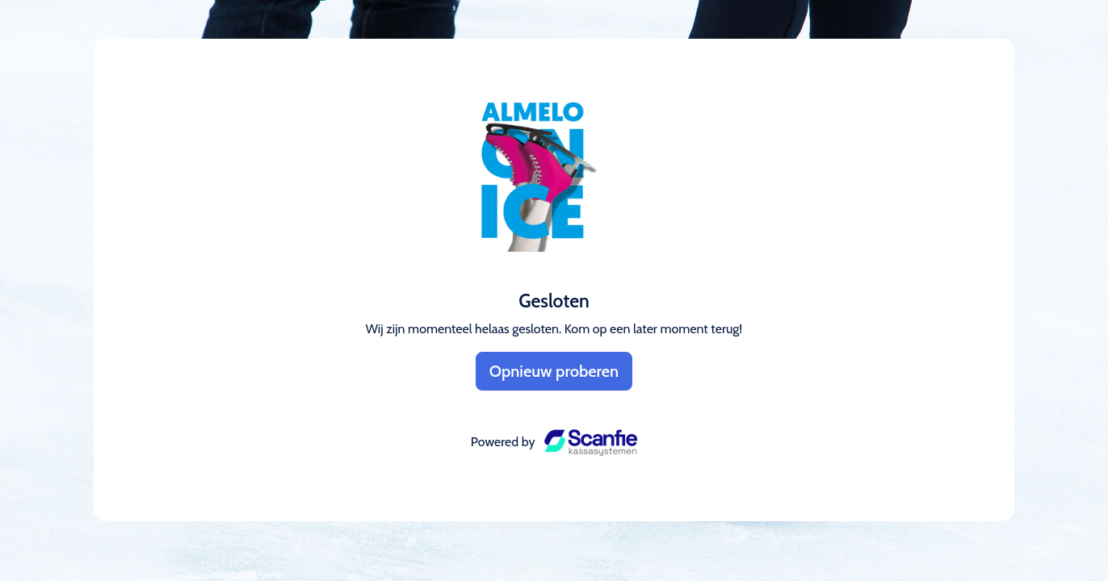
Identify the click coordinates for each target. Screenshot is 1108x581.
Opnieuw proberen (554, 371)
